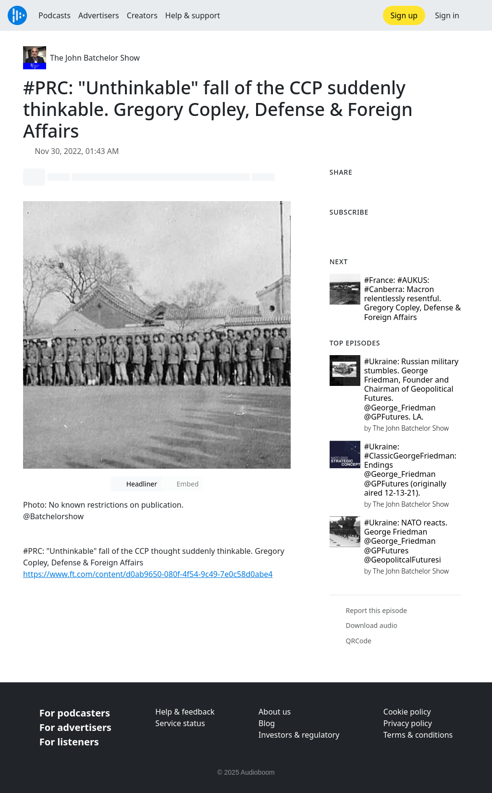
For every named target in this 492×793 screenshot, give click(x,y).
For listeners (69, 741)
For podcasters (74, 712)
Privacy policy (407, 723)
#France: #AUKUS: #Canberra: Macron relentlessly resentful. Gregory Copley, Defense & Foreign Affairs (412, 298)
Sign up (404, 15)
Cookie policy (407, 711)
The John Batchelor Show (95, 57)
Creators (142, 15)
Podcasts (54, 15)
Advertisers (98, 15)
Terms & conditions (418, 734)
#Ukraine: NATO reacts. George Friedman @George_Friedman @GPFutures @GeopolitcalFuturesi (406, 541)
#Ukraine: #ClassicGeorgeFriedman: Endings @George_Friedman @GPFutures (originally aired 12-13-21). (410, 469)
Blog (266, 723)
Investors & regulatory (298, 734)
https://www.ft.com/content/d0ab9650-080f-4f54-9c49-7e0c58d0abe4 (147, 574)
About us (274, 711)
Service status (180, 723)
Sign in (447, 15)
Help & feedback (184, 711)
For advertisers (75, 727)
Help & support (192, 15)
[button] (475, 15)
